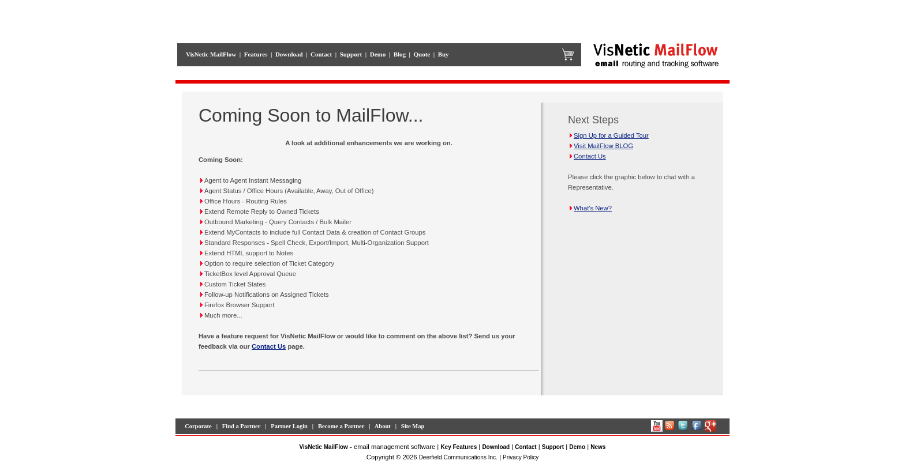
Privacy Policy (520, 457)
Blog (400, 54)
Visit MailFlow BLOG (600, 145)
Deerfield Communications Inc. (458, 457)
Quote (421, 54)
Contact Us (269, 346)
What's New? (590, 208)
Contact (321, 54)
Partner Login (289, 426)
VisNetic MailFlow (211, 54)
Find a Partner (241, 426)
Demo (378, 54)
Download (289, 54)
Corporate (198, 426)
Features (256, 54)
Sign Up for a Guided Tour (608, 135)
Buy (443, 54)
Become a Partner (341, 426)
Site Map (413, 426)
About (383, 426)
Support (351, 54)
